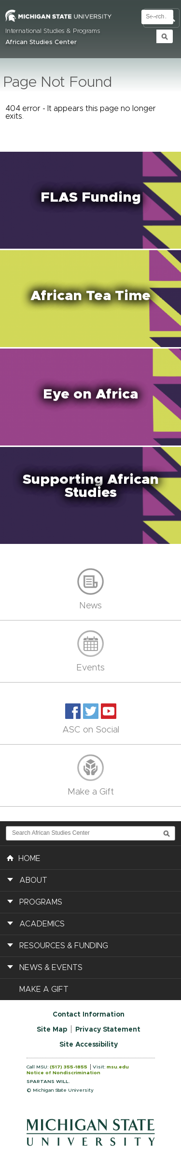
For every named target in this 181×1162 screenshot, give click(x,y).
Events (90, 668)
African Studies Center (41, 42)
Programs (40, 902)
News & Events (51, 967)
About (33, 880)
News (90, 606)
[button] (90, 200)
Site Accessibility (88, 1044)
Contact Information (89, 1014)
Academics (42, 924)
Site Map (52, 1029)
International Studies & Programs (52, 31)
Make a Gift (91, 792)
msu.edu (118, 1067)
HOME (24, 857)
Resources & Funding (63, 946)
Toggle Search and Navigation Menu (161, 18)
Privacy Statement (107, 1029)
